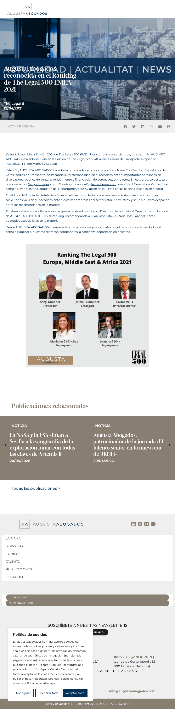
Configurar (23, 693)
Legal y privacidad (57, 704)
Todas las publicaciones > (36, 488)
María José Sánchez (131, 216)
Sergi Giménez (38, 184)
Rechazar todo (48, 693)
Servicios (14, 546)
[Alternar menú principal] (164, 9)
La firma (13, 538)
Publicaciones (19, 569)
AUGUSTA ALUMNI (21, 603)
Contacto (14, 577)
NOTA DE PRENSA (20, 126)
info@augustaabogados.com (132, 691)
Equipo (12, 554)
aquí (52, 683)
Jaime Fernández (103, 184)
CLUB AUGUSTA (20, 597)
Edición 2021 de (62, 154)
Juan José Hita (101, 216)
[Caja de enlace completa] (46, 446)
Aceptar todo (75, 693)
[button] (125, 126)
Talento (13, 561)
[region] (50, 664)
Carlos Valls (22, 200)
